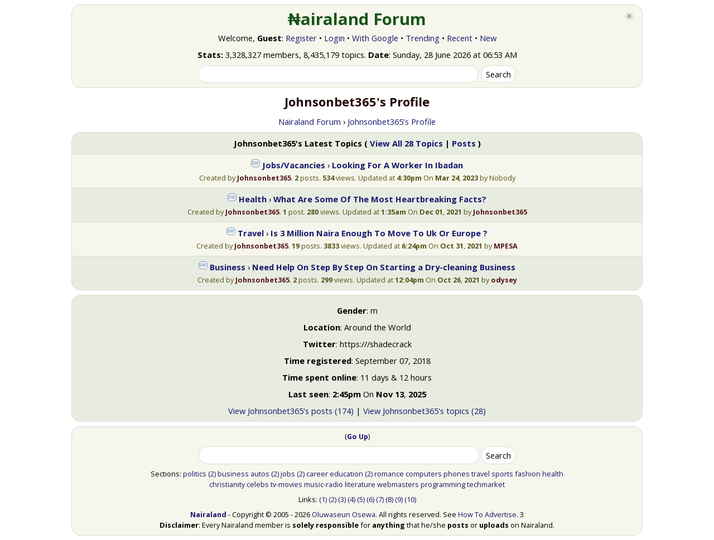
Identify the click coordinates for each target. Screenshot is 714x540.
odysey (504, 280)
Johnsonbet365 (264, 178)
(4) (351, 499)
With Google (375, 37)
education (346, 474)
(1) (323, 499)
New (488, 37)
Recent (459, 37)
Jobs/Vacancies (293, 165)
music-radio (323, 484)
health (552, 474)
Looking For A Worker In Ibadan (397, 165)
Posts (464, 143)
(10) (410, 499)
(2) (212, 474)
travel (480, 474)
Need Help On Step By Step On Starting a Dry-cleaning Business (383, 267)
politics (194, 474)
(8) (389, 499)
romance (389, 474)
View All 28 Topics (406, 143)
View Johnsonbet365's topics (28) (424, 410)
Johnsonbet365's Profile (392, 121)
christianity (227, 484)
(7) (380, 499)
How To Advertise (487, 514)
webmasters (398, 484)
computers (424, 474)
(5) (361, 499)
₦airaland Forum (357, 19)
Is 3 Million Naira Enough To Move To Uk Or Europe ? (379, 233)
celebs (258, 484)
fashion (528, 474)
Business (227, 267)
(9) (399, 499)
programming (443, 484)
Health (253, 199)
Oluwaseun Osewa (343, 514)
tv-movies (286, 484)
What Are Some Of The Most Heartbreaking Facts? (379, 199)
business (233, 474)
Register (301, 37)
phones (456, 474)
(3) (342, 499)
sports (502, 474)
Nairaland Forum (309, 121)
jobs (288, 474)
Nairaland (208, 514)
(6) (370, 499)
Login (334, 37)
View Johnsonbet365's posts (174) (291, 410)
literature (360, 484)
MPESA (506, 246)
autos (259, 474)
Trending (423, 37)
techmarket (486, 484)
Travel (251, 233)
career (317, 474)
